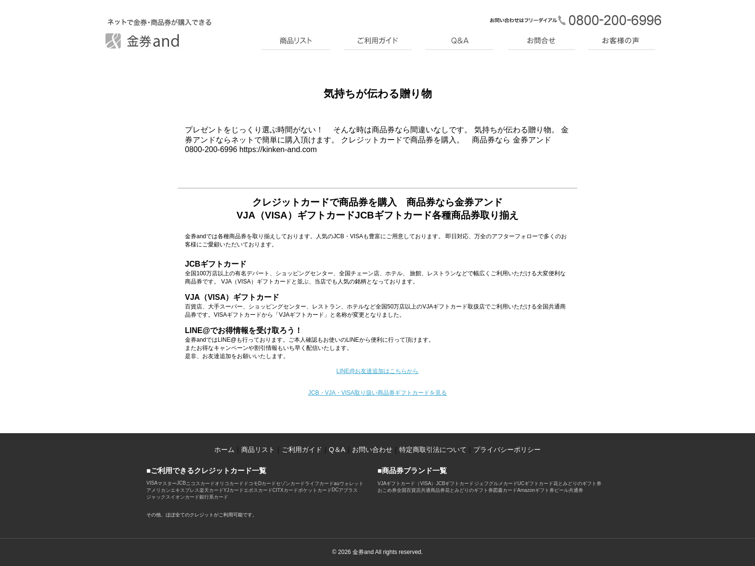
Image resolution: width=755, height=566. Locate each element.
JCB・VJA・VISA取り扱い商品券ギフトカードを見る (377, 392)
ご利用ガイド (302, 449)
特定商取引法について (433, 449)
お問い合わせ (372, 449)
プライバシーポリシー (507, 449)
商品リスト (258, 449)
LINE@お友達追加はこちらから (378, 371)
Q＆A (337, 449)
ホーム (224, 449)
